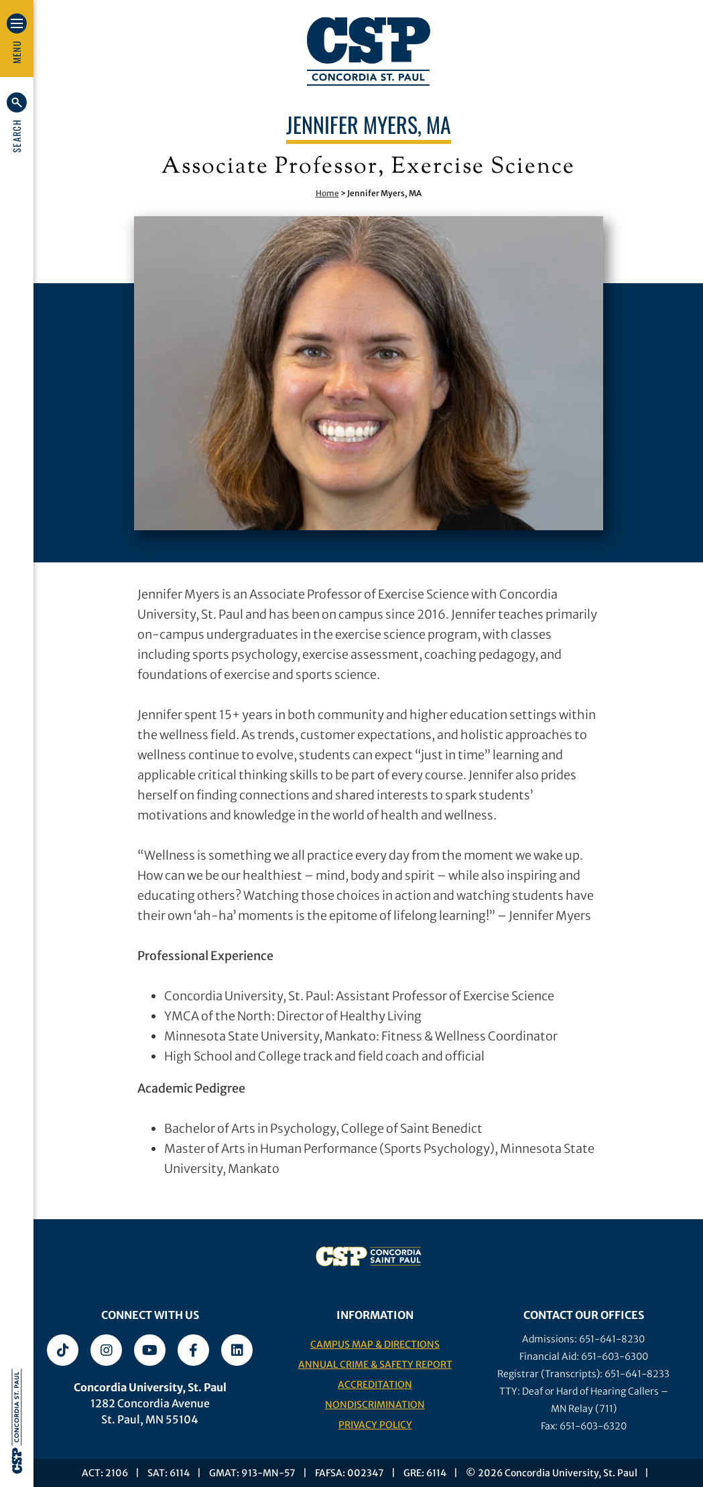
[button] (17, 122)
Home (327, 193)
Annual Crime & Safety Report (375, 1364)
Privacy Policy (375, 1425)
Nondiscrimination (375, 1405)
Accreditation (375, 1385)
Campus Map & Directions (375, 1344)
